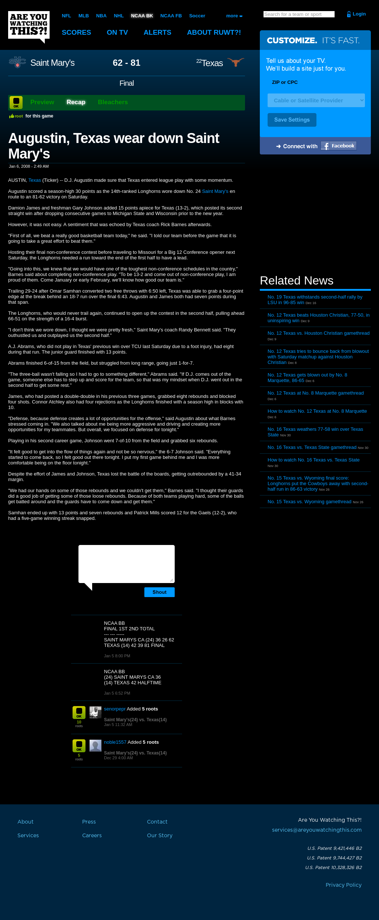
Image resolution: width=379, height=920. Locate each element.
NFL (66, 15)
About (215, 32)
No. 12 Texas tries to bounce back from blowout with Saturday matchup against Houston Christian (318, 356)
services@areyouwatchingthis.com (317, 830)
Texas (209, 63)
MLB (83, 15)
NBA (101, 15)
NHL (119, 15)
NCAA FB (171, 15)
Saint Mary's (52, 62)
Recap (76, 102)
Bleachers (113, 102)
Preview (42, 102)
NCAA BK (142, 15)
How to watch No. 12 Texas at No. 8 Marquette (317, 411)
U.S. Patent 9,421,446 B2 (334, 848)
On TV (118, 32)
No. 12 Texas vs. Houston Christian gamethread (319, 333)
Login (359, 14)
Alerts (158, 32)
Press (89, 822)
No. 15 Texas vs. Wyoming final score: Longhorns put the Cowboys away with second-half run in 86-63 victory (318, 483)
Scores (76, 32)
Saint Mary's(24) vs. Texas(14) (135, 719)
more (232, 15)
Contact (157, 822)
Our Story (159, 835)
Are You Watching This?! (29, 27)
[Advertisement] (315, 215)
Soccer (197, 15)
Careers (92, 835)
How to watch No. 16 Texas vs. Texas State (314, 460)
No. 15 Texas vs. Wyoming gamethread (310, 501)
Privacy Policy (344, 885)
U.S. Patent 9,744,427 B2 (334, 858)
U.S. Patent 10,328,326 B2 (333, 867)
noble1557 (115, 742)
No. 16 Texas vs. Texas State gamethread (312, 447)
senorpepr (115, 709)
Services (28, 835)
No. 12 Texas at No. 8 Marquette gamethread (316, 393)
